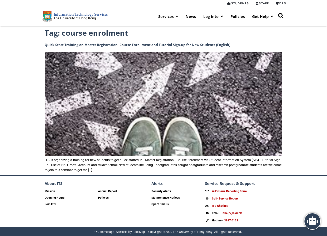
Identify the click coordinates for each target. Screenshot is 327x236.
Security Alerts (161, 191)
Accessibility (124, 231)
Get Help (262, 16)
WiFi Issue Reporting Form (229, 191)
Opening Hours (54, 197)
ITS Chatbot (220, 205)
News (191, 16)
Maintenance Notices (165, 197)
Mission (50, 191)
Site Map (139, 231)
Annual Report (107, 191)
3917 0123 (231, 219)
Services (168, 16)
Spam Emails (160, 204)
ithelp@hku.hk (232, 212)
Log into (213, 16)
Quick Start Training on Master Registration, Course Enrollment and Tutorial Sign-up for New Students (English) (137, 45)
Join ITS (50, 204)
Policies (237, 16)
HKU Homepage (103, 231)
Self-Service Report (225, 198)
